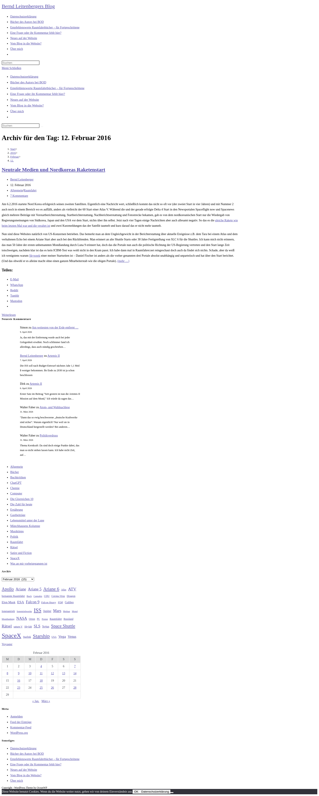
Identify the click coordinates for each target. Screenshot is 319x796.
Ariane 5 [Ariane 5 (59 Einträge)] (34, 589)
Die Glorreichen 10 (21, 499)
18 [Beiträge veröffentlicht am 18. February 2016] (41, 680)
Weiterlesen (9, 315)
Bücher (14, 472)
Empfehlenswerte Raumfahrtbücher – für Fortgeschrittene (47, 88)
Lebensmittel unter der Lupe (27, 520)
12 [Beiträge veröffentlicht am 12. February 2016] (52, 673)
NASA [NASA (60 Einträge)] (21, 618)
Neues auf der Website (24, 99)
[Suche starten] (41, 126)
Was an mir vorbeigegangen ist (28, 563)
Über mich (17, 111)
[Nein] (171, 792)
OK (136, 791)
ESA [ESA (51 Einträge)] (20, 602)
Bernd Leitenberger (22, 179)
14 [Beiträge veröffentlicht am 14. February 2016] (74, 673)
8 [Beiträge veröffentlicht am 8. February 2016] (7, 673)
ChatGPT (16, 482)
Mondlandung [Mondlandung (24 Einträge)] (8, 619)
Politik (14, 536)
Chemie (15, 488)
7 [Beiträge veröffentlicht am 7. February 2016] (75, 666)
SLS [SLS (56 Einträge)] (37, 626)
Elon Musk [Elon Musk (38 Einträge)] (8, 602)
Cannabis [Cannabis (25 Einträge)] (38, 596)
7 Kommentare (19, 195)
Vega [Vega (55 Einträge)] (62, 636)
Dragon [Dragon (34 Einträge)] (71, 596)
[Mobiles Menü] (11, 68)
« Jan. (35, 701)
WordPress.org (19, 732)
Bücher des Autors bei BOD (28, 82)
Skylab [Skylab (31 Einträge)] (28, 626)
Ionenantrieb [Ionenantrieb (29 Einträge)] (8, 611)
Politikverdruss (49, 435)
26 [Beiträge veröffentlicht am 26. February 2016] (52, 687)
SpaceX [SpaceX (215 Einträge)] (11, 635)
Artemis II (53, 355)
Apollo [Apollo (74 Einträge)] (8, 589)
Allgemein (16, 190)
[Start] (13, 149)
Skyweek (34, 255)
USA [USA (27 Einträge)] (53, 637)
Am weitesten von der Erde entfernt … (55, 327)
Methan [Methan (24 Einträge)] (66, 611)
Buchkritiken (18, 477)
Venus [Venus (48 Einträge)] (72, 637)
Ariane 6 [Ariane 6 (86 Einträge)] (51, 589)
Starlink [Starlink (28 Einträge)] (27, 636)
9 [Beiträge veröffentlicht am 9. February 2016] (18, 673)
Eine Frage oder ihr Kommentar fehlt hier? (37, 94)
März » (45, 701)
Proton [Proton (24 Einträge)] (45, 619)
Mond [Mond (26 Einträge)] (75, 611)
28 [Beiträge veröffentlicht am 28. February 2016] (74, 687)
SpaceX (15, 558)
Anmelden (16, 716)
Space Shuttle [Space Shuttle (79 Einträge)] (63, 626)
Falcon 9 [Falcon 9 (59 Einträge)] (32, 602)
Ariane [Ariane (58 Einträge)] (21, 589)
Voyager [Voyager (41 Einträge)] (7, 644)
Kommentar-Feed (20, 727)
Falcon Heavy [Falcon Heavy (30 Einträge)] (48, 602)
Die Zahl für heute (21, 504)
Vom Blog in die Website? (27, 105)
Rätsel (14, 547)
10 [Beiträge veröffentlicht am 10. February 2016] (29, 673)
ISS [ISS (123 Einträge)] (37, 610)
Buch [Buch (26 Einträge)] (29, 596)
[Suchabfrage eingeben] (21, 63)
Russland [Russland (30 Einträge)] (68, 618)
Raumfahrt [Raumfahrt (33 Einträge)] (56, 618)
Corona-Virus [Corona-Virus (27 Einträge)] (58, 596)
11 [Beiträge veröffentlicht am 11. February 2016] (41, 673)
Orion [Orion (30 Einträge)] (32, 618)
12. (12, 160)
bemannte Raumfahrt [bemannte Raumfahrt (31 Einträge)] (13, 596)
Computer (16, 493)
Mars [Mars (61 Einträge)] (57, 611)
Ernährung (16, 509)
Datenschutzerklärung (24, 76)
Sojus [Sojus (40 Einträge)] (45, 626)
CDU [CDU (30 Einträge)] (47, 596)
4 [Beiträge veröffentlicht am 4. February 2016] (41, 666)
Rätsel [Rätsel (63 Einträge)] (7, 626)
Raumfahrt (30, 190)
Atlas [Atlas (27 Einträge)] (63, 589)
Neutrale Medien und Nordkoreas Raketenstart (53, 169)
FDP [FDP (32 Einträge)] (60, 602)
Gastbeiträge (17, 515)
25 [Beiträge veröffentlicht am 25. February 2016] (41, 687)
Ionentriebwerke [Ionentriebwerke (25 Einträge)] (24, 611)
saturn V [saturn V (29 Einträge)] (18, 626)
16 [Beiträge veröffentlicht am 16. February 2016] (18, 680)
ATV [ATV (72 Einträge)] (72, 589)
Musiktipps (17, 531)
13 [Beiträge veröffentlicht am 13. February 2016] (63, 673)
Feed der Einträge (21, 722)
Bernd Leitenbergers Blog (28, 6)
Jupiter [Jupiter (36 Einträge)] (47, 611)
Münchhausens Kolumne (25, 526)
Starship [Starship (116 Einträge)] (41, 636)
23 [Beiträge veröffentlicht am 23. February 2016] (18, 687)
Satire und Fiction (21, 553)
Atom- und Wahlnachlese (55, 407)
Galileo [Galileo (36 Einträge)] (69, 602)
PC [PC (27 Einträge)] (38, 619)
